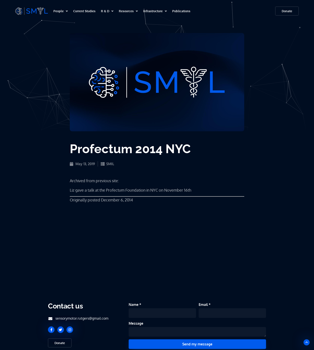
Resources (128, 11)
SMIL (110, 164)
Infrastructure (155, 11)
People (60, 11)
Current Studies (84, 11)
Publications (181, 11)
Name (134, 304)
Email (204, 304)
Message (136, 323)
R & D (107, 11)
